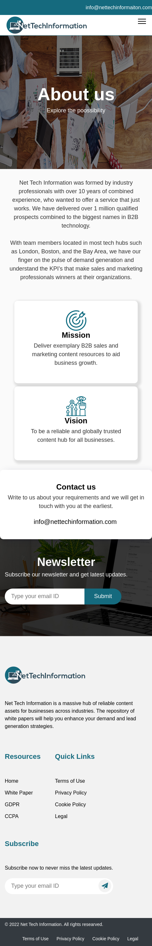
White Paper (19, 792)
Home (11, 781)
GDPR (12, 804)
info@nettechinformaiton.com (119, 7)
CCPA (11, 816)
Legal (61, 816)
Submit (103, 596)
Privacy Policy (71, 792)
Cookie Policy (70, 804)
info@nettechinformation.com (75, 521)
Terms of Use (70, 781)
